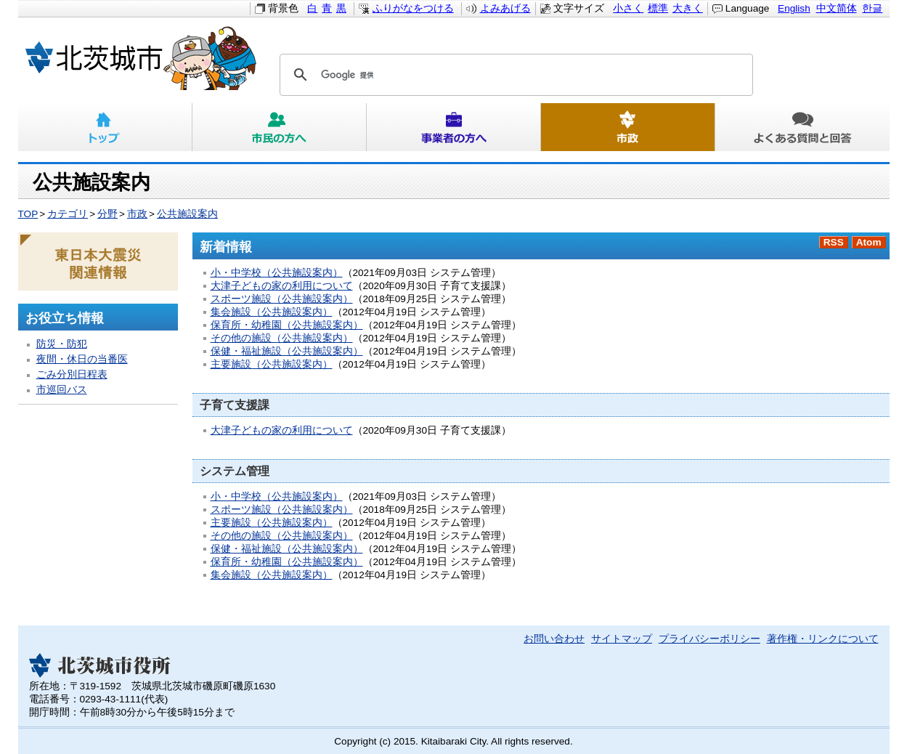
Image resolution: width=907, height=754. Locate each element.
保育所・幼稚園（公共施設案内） (287, 325)
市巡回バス (61, 389)
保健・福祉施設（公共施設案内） (287, 351)
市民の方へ (279, 127)
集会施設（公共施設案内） (272, 312)
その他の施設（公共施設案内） (282, 338)
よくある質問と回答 (802, 127)
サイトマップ (621, 638)
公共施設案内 (187, 213)
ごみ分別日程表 (71, 374)
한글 (872, 8)
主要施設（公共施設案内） (272, 364)
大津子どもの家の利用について (282, 285)
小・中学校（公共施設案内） (277, 272)
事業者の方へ (454, 127)
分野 (107, 213)
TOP (28, 213)
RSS (833, 242)
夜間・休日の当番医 (82, 359)
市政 (628, 127)
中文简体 (836, 8)
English (794, 8)
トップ (105, 127)
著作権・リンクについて (823, 638)
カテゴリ (67, 213)
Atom (869, 242)
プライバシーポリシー (709, 638)
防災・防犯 (61, 344)
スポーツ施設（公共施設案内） (282, 298)
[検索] (514, 75)
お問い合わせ (554, 638)
